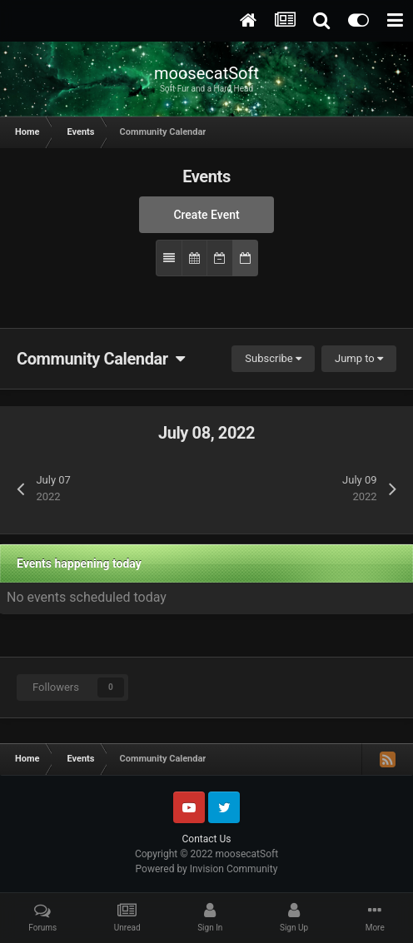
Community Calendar (100, 359)
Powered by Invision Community (207, 869)
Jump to (359, 358)
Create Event (206, 214)
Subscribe (273, 358)
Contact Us (206, 839)
